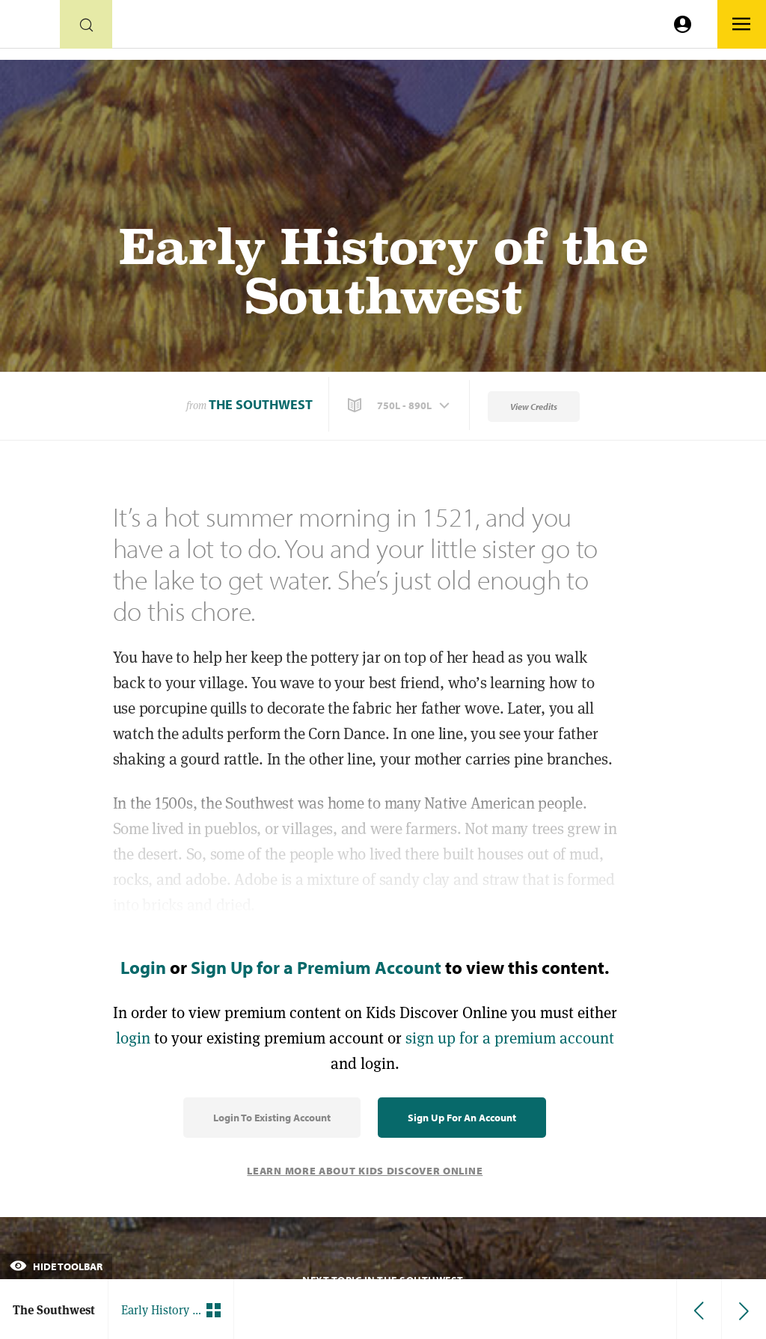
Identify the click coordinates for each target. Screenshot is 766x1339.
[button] (400, 405)
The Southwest (261, 404)
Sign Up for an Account (462, 1117)
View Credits (533, 406)
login (133, 1038)
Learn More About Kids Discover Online (364, 1170)
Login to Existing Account (272, 1117)
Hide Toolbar (56, 1266)
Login (143, 967)
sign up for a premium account (509, 1038)
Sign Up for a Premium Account (316, 967)
